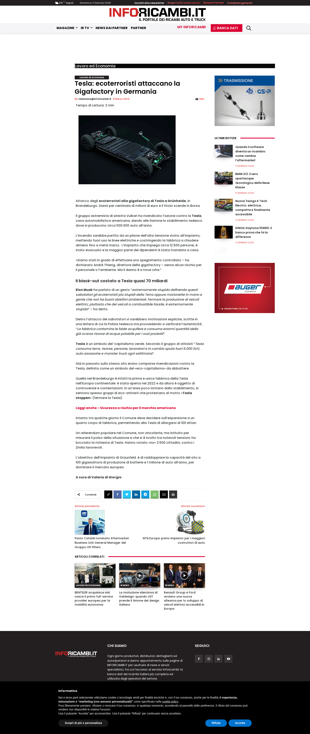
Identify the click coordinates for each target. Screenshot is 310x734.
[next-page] (223, 250)
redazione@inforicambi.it (94, 99)
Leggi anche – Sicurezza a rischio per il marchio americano (126, 408)
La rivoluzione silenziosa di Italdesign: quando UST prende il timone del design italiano (139, 598)
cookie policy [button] (170, 701)
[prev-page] (217, 250)
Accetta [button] (240, 723)
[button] (249, 28)
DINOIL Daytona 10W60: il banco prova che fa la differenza (253, 232)
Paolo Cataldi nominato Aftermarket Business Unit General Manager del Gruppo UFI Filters (102, 542)
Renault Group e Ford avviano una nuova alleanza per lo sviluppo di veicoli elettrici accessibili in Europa (184, 600)
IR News (124, 585)
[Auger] (245, 288)
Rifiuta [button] (216, 723)
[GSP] (245, 101)
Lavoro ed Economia (95, 66)
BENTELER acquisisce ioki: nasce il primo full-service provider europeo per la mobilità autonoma (94, 598)
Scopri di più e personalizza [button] (83, 723)
